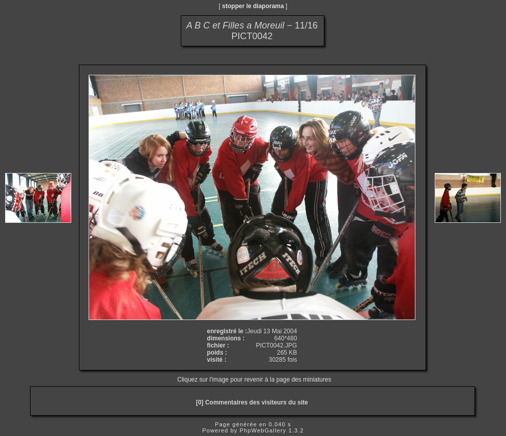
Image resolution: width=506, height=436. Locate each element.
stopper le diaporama (253, 6)
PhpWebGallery (263, 430)
